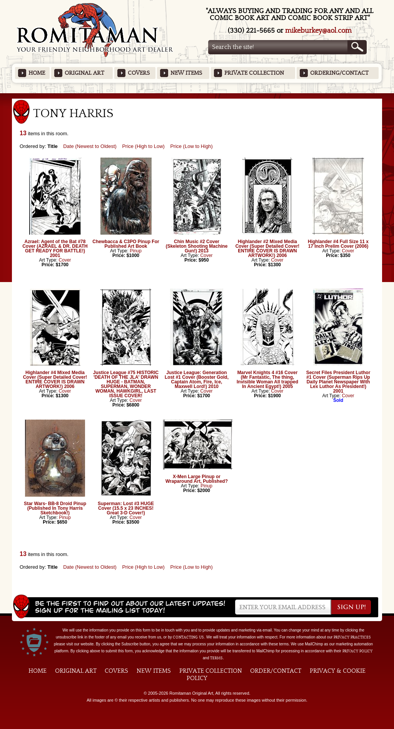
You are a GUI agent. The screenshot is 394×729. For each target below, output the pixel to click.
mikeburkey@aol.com (318, 31)
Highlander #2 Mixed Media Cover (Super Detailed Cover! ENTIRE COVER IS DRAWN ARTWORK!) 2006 (267, 248)
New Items (186, 73)
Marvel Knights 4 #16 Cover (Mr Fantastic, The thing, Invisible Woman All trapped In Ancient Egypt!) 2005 (267, 379)
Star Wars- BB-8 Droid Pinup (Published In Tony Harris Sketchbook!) (55, 508)
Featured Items (197, 96)
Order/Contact (275, 670)
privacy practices (352, 637)
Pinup (136, 251)
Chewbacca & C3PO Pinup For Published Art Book (125, 244)
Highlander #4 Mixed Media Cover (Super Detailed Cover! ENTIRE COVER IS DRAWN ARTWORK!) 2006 (55, 379)
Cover (65, 260)
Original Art (84, 73)
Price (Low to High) (191, 146)
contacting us (188, 637)
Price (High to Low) (143, 146)
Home (36, 73)
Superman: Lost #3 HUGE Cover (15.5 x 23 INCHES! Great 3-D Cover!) (126, 508)
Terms (216, 658)
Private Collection (254, 73)
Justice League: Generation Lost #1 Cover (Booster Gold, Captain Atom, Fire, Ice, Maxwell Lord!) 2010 (197, 379)
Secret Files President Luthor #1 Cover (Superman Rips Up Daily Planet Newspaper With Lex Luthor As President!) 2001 (338, 382)
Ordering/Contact (339, 73)
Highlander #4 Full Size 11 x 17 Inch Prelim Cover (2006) (338, 244)
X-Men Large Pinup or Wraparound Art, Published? (196, 479)
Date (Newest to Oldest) (90, 146)
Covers (139, 73)
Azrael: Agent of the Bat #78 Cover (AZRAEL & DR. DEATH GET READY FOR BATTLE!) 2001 (55, 248)
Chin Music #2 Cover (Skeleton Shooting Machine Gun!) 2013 (197, 246)
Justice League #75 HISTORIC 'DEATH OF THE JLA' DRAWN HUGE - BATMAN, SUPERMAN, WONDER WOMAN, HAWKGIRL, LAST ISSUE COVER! (126, 384)
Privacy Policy (357, 651)
